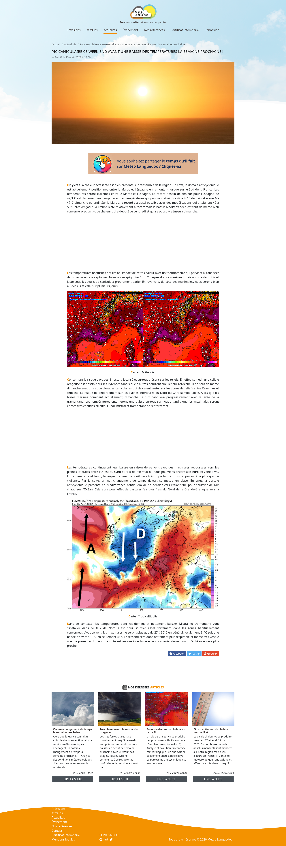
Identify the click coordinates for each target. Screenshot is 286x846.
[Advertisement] (143, 242)
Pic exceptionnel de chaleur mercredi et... (210, 730)
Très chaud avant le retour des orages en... (119, 730)
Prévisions (74, 30)
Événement (130, 30)
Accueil (56, 44)
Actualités (110, 30)
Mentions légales (63, 839)
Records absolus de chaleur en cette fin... (166, 730)
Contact (57, 831)
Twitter (194, 653)
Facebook (177, 653)
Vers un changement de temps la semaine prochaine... (72, 730)
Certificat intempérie (185, 30)
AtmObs (92, 30)
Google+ (210, 653)
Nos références (154, 30)
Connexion (212, 30)
